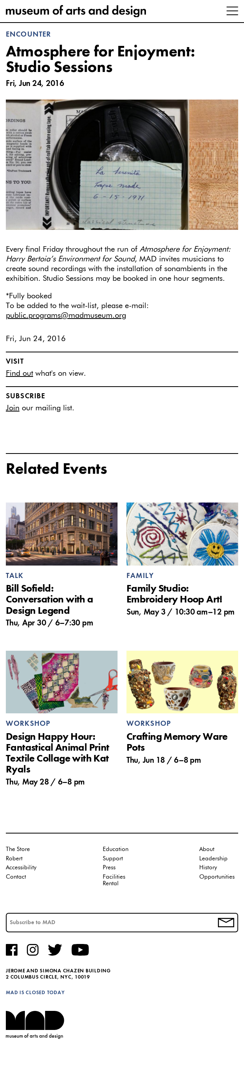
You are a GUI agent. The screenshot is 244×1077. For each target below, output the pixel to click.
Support (113, 859)
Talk (15, 576)
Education (115, 849)
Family (140, 576)
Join (12, 408)
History (208, 867)
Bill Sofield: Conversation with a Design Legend (49, 600)
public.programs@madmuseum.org (66, 315)
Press (109, 867)
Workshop (28, 723)
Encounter (28, 34)
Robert (14, 859)
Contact (16, 877)
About (206, 849)
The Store (18, 849)
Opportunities (217, 877)
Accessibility (21, 867)
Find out (19, 373)
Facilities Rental (114, 880)
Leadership (213, 859)
